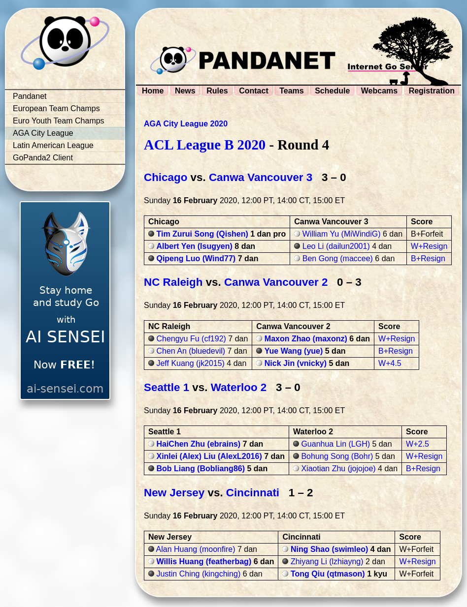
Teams (291, 91)
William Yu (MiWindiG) (341, 234)
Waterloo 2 (239, 387)
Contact (253, 91)
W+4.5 (389, 363)
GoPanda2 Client (43, 157)
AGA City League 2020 (186, 124)
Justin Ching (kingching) (198, 574)
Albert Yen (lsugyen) (194, 246)
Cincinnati (252, 492)
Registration (432, 91)
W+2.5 (417, 444)
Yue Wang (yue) (294, 351)
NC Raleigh (173, 282)
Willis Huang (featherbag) (203, 561)
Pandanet (30, 96)
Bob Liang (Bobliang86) (200, 468)
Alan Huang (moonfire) (195, 549)
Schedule (332, 91)
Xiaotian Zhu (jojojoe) (338, 468)
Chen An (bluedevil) (190, 351)
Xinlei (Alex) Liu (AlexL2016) (209, 456)
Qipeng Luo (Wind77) (195, 258)
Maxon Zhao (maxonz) (306, 338)
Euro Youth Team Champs (58, 121)
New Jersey (174, 492)
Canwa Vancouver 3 (260, 177)
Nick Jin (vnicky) (296, 363)
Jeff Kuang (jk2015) (190, 363)
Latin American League (53, 145)
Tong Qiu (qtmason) (328, 574)
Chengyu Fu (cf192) (191, 338)
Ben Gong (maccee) (337, 258)
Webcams (379, 91)
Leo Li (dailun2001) (336, 246)
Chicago (165, 177)
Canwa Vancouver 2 (276, 282)
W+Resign (429, 246)
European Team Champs (56, 108)
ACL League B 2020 (205, 144)
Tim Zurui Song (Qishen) (202, 234)
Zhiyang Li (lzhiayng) (327, 561)
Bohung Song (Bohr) (337, 456)
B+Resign (428, 258)
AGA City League (43, 133)
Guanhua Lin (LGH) (335, 444)
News (185, 91)
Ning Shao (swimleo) (329, 549)
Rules (217, 91)
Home (153, 91)
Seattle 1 (166, 387)
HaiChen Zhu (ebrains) (198, 444)
